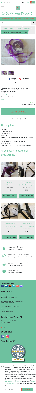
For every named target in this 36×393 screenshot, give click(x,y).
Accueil (5, 28)
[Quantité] (4, 104)
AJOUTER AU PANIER (18, 112)
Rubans (19, 28)
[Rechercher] (33, 23)
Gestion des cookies (6, 309)
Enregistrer (24, 79)
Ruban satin (27, 28)
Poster (18, 83)
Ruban (11, 28)
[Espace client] (27, 2)
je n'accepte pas (9, 389)
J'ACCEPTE (27, 389)
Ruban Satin (5, 95)
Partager (12, 79)
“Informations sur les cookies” (13, 381)
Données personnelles (7, 311)
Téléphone (4, 328)
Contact (23, 2)
